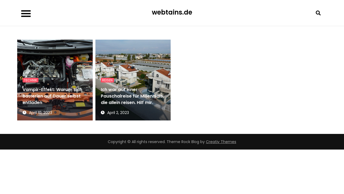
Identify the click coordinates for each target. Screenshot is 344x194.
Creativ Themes (221, 141)
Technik (30, 80)
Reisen (107, 80)
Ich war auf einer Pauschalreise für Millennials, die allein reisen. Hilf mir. (132, 96)
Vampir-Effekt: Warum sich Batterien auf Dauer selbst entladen (52, 96)
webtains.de (172, 12)
